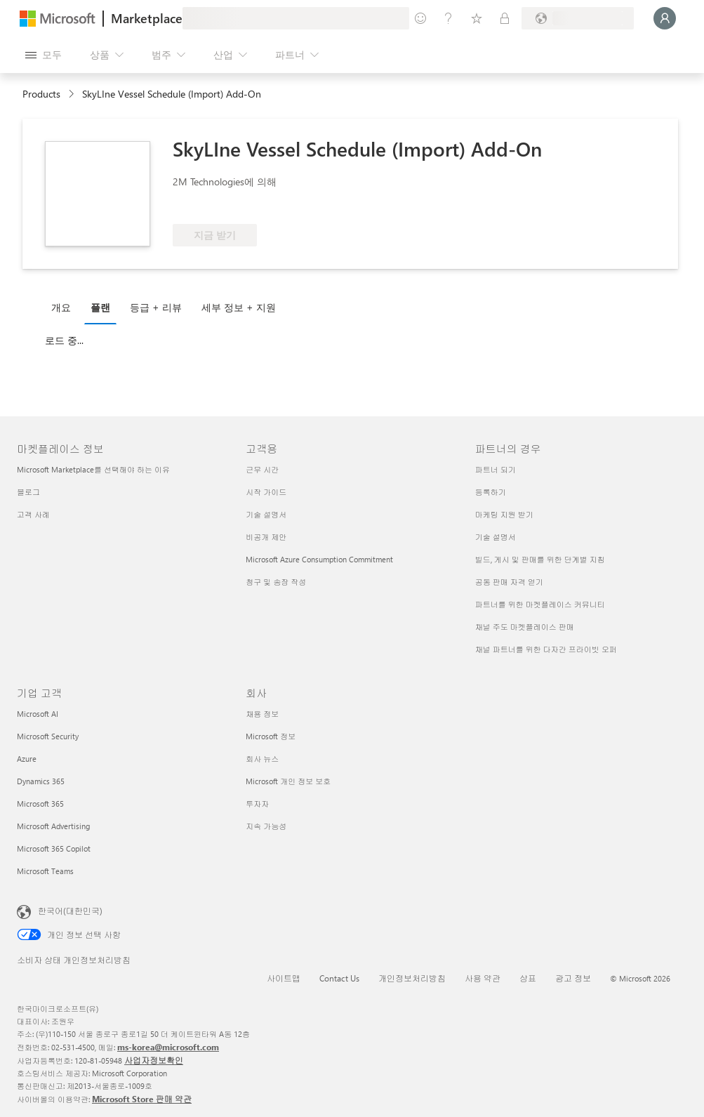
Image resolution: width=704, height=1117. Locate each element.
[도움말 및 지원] (448, 18)
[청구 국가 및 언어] (578, 18)
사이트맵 (283, 978)
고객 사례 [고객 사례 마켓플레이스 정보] (33, 514)
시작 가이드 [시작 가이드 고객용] (266, 492)
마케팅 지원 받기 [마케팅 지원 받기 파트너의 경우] (504, 514)
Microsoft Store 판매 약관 (142, 1098)
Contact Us (339, 978)
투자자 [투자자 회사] (257, 803)
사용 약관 (482, 978)
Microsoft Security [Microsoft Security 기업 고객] (48, 736)
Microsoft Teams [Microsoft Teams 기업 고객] (45, 871)
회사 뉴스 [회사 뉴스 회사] (262, 758)
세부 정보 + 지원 (238, 307)
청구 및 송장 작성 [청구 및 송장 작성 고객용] (276, 581)
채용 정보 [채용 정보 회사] (262, 713)
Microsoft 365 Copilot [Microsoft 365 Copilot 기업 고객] (54, 848)
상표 (527, 978)
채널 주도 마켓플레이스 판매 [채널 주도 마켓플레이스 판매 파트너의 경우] (524, 626)
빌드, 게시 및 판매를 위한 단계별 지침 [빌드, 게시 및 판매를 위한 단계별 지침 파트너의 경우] (540, 559)
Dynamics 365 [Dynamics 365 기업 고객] (41, 781)
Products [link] (41, 93)
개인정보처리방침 (412, 978)
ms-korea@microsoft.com (168, 1046)
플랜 (100, 307)
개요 (61, 307)
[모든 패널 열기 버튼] (43, 55)
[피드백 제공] (420, 18)
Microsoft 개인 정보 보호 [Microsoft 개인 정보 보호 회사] (288, 781)
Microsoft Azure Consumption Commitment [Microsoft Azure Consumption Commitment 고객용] (319, 559)
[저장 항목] (476, 18)
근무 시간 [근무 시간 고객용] (262, 469)
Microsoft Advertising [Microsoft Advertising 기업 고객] (53, 826)
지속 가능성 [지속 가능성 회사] (266, 826)
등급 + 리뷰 (156, 307)
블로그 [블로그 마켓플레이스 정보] (28, 492)
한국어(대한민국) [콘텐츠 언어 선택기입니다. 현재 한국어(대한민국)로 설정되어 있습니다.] (70, 910)
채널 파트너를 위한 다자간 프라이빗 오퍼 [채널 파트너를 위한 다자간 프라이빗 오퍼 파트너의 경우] (546, 649)
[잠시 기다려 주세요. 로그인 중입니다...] (664, 18)
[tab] (64, 306)
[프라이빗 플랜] (504, 18)
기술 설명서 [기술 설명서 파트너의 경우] (495, 536)
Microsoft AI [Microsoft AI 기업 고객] (37, 713)
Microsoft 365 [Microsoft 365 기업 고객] (40, 803)
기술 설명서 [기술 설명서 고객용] (266, 514)
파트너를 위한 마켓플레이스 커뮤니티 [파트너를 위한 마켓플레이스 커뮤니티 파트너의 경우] (540, 604)
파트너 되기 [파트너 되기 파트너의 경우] (495, 469)
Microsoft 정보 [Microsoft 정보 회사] (270, 736)
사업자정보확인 (153, 1060)
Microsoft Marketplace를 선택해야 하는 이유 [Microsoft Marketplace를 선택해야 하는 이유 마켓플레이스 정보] (93, 469)
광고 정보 (573, 978)
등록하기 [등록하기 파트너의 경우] (490, 492)
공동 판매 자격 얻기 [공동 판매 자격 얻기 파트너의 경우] (509, 581)
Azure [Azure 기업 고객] (26, 758)
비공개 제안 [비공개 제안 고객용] (266, 536)
